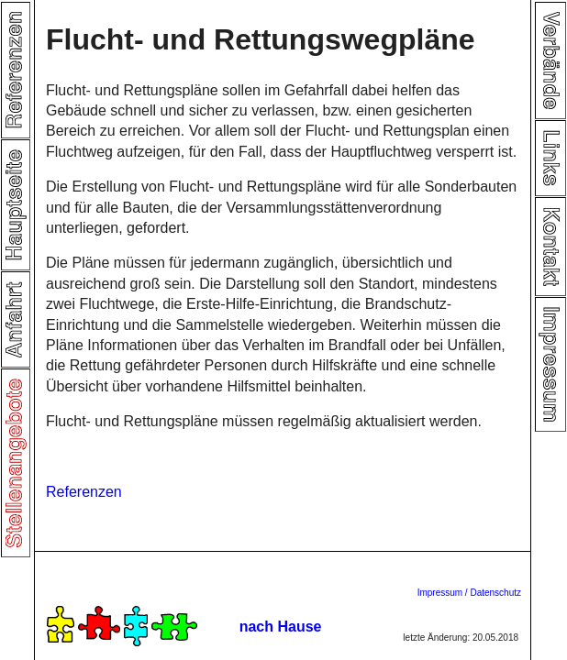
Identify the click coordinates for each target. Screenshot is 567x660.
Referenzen (84, 492)
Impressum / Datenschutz (469, 593)
